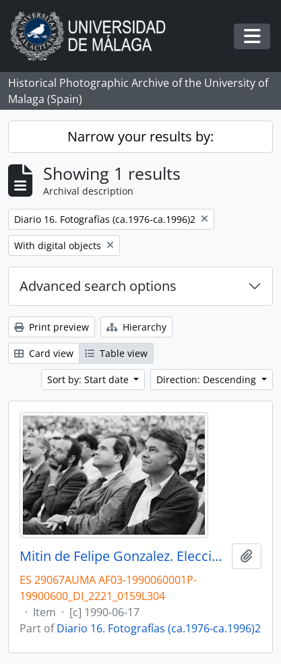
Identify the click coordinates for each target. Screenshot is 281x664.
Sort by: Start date (89, 379)
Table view (116, 353)
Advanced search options (98, 286)
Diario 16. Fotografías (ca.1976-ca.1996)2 (159, 628)
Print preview (51, 327)
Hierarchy (136, 327)
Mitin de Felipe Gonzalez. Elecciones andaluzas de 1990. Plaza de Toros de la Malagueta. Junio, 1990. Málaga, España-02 (123, 556)
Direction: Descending (207, 379)
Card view (43, 353)
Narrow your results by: (140, 136)
